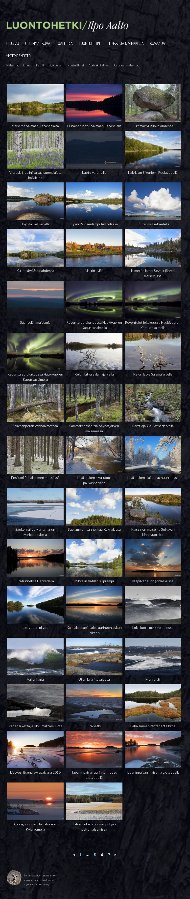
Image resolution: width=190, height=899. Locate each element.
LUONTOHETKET (91, 43)
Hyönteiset (55, 65)
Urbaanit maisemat (126, 65)
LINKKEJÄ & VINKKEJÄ (126, 43)
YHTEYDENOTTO (18, 55)
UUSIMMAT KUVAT (38, 43)
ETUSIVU (12, 43)
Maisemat (12, 65)
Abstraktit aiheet (99, 65)
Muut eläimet (75, 65)
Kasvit (40, 65)
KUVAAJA (157, 43)
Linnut (27, 65)
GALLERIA (65, 43)
